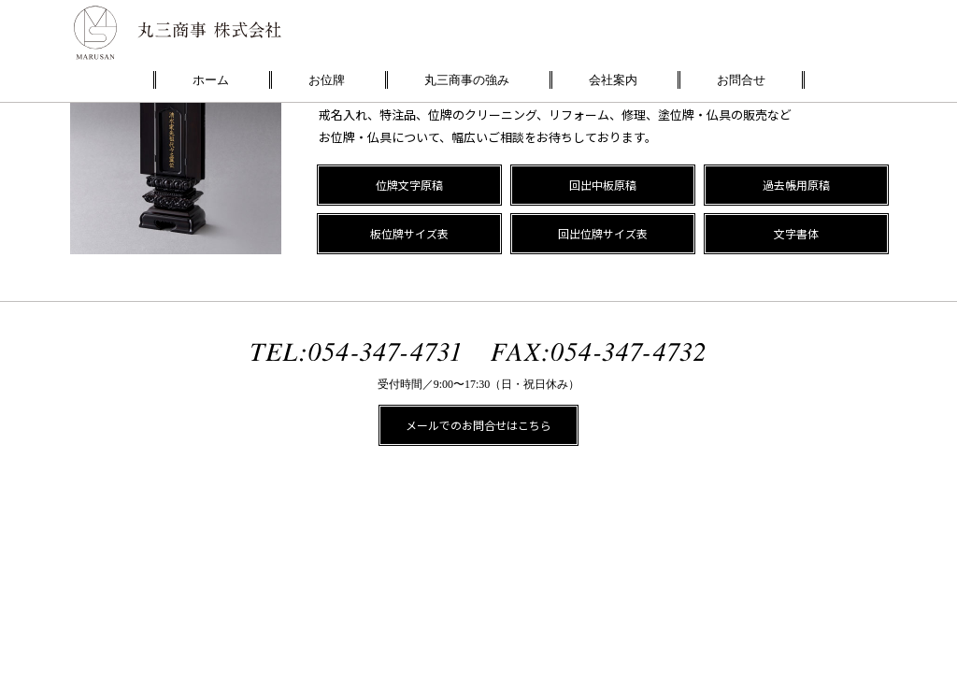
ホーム (211, 80)
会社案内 (613, 80)
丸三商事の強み (466, 80)
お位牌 (326, 80)
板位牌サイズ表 (409, 233)
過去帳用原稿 (796, 185)
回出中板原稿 (602, 185)
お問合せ (741, 80)
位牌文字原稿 (409, 185)
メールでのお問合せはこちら (478, 425)
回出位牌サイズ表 (603, 233)
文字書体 (796, 233)
